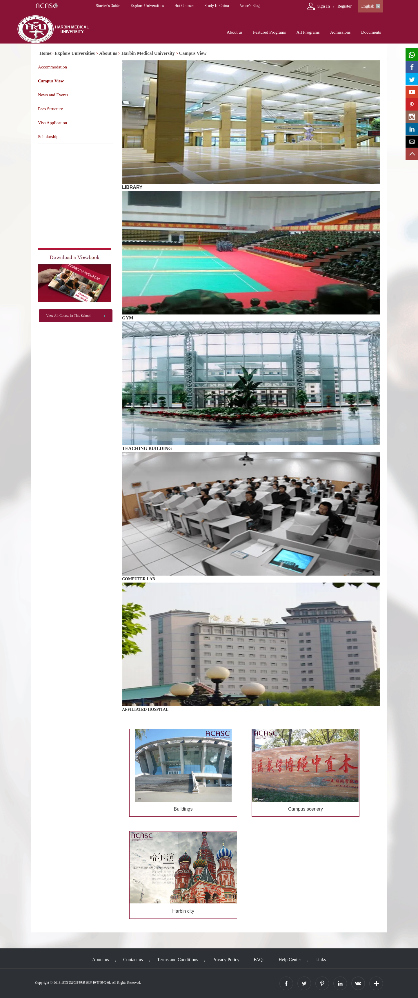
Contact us (133, 959)
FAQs (259, 959)
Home (45, 53)
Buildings (183, 809)
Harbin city (183, 911)
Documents (371, 32)
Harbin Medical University (148, 53)
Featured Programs (269, 32)
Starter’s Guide (108, 5)
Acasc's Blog (249, 5)
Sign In (323, 6)
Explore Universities (147, 5)
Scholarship (48, 136)
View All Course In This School (68, 316)
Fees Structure (50, 108)
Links (320, 959)
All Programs (307, 32)
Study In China (217, 5)
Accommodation (52, 67)
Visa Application (52, 122)
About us (235, 32)
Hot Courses (184, 5)
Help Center (290, 959)
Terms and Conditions (177, 959)
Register (344, 6)
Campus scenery (305, 809)
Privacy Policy (225, 959)
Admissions (340, 32)
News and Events (53, 95)
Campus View (193, 53)
